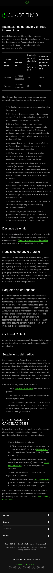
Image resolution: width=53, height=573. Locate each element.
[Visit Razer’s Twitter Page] (24, 567)
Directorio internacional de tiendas (33, 240)
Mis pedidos (42, 449)
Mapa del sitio (10, 547)
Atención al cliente (42, 479)
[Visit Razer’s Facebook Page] (10, 567)
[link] (27, 3)
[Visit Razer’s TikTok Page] (33, 567)
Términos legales (23, 547)
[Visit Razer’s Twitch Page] (38, 567)
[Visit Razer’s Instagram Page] (15, 567)
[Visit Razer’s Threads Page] (19, 567)
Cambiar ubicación (32, 559)
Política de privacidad (39, 547)
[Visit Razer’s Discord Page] (43, 567)
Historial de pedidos (24, 388)
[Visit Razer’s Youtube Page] (29, 567)
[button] (4, 3)
